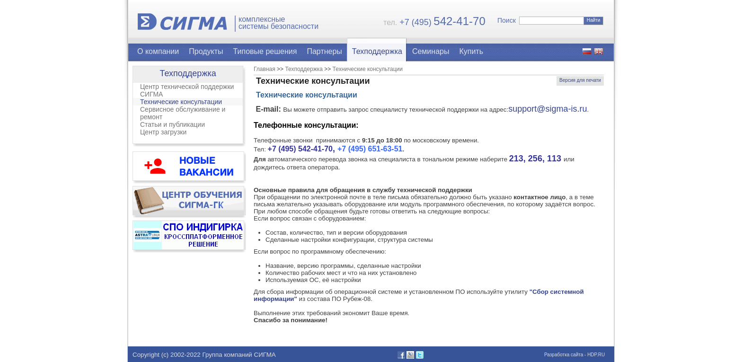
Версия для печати (580, 80)
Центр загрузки (163, 132)
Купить (471, 51)
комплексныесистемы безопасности (278, 23)
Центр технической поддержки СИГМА (187, 90)
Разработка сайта (563, 354)
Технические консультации (181, 102)
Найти (594, 20)
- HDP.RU (594, 354)
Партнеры (324, 51)
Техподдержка (377, 51)
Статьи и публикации (172, 124)
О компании (158, 51)
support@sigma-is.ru (547, 109)
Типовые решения (265, 51)
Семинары (431, 51)
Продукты (206, 51)
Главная (264, 69)
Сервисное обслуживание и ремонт (182, 113)
